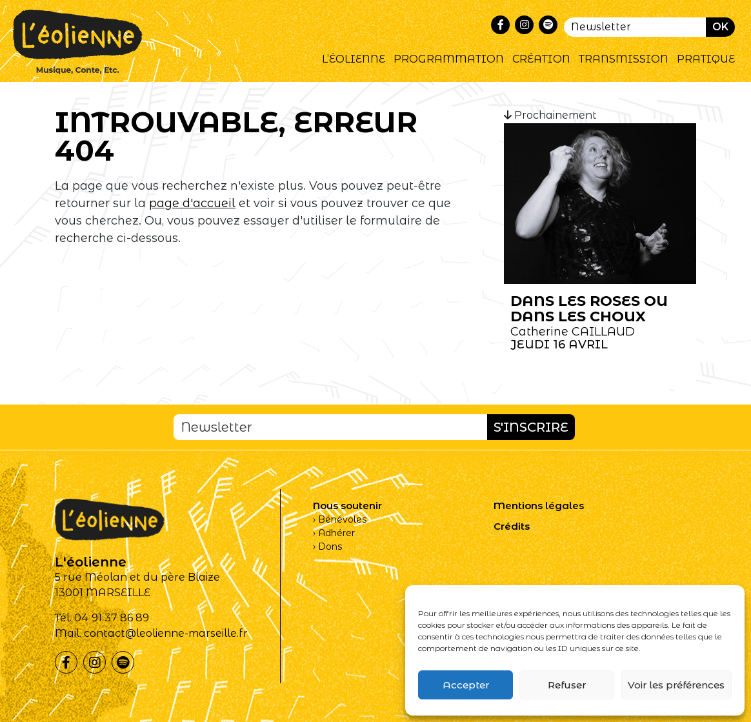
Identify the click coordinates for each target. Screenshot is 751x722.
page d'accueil (192, 203)
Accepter (466, 685)
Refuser (567, 685)
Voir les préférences (676, 685)
